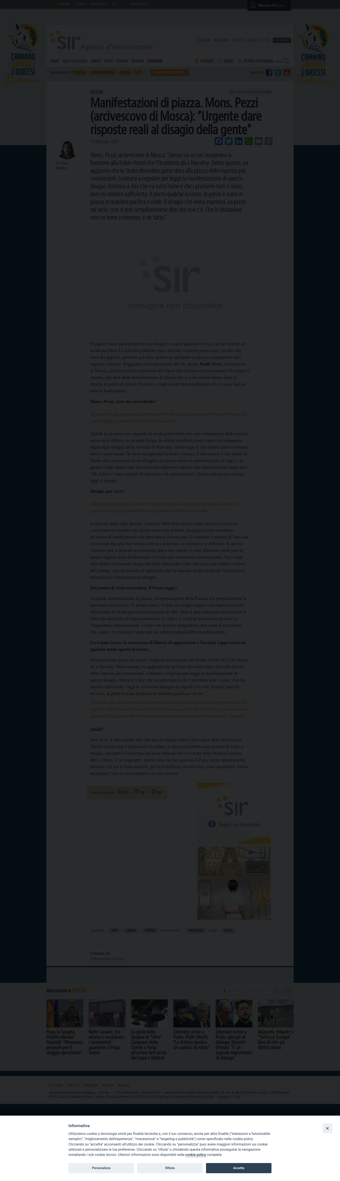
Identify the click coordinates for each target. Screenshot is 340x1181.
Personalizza (101, 1168)
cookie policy (195, 1155)
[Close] (327, 1128)
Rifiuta (170, 1168)
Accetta (238, 1168)
